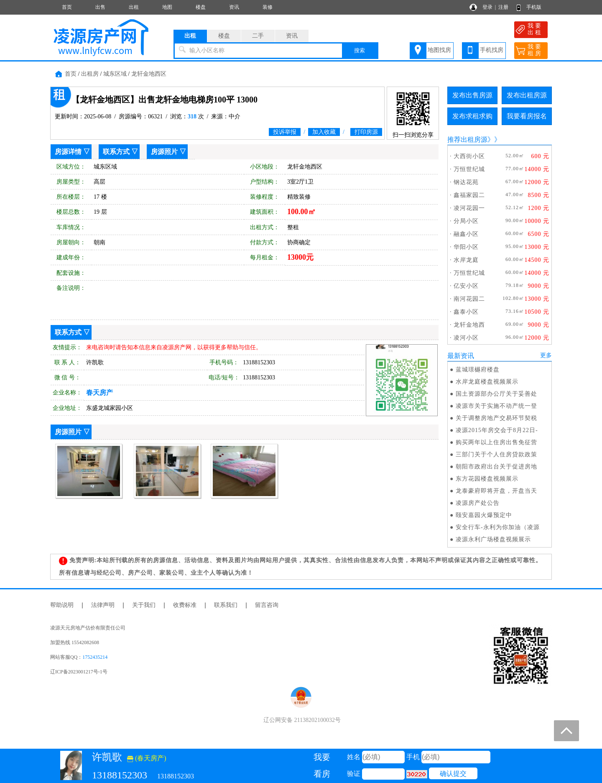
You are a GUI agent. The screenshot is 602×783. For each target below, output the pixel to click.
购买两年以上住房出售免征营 (496, 442)
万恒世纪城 (469, 169)
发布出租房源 (527, 95)
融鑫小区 (466, 234)
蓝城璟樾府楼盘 (478, 369)
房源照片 (164, 151)
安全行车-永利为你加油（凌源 (498, 527)
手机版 (533, 7)
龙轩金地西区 (148, 74)
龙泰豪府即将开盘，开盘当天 (496, 491)
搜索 (359, 50)
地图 (167, 7)
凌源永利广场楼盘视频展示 (493, 539)
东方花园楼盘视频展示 (487, 479)
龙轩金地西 (469, 325)
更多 (546, 355)
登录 (487, 7)
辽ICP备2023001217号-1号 (78, 672)
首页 (67, 7)
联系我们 (225, 605)
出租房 (90, 74)
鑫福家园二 (469, 195)
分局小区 (466, 221)
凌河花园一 (469, 208)
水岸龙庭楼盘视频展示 (487, 382)
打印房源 (366, 132)
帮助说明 (62, 605)
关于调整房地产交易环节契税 (496, 418)
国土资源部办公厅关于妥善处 (496, 394)
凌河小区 (466, 338)
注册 (503, 7)
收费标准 (184, 605)
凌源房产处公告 (478, 503)
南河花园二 (469, 299)
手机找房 (491, 50)
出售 (100, 7)
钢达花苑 (466, 182)
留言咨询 (266, 605)
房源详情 (68, 151)
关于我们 (144, 605)
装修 (268, 7)
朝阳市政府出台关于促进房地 (496, 466)
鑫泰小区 (466, 312)
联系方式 (116, 151)
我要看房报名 (527, 116)
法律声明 (103, 605)
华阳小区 (466, 247)
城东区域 (115, 74)
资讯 (234, 7)
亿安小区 (466, 286)
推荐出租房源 (467, 139)
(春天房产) (146, 758)
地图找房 (439, 50)
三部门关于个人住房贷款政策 (496, 454)
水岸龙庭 (466, 260)
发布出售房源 (472, 95)
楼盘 (201, 7)
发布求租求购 (472, 116)
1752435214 (94, 657)
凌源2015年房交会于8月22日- (497, 430)
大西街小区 (469, 156)
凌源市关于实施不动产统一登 (496, 406)
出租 (134, 7)
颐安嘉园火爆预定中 (484, 515)
